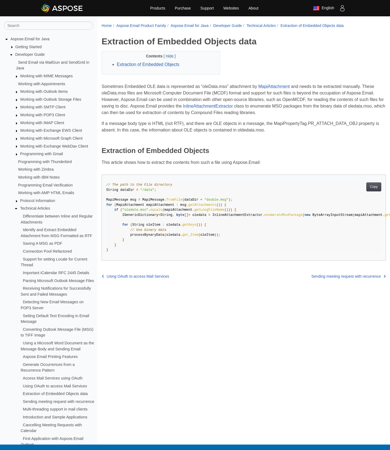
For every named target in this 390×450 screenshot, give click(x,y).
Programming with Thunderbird (45, 162)
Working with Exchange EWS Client (51, 130)
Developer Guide (30, 54)
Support (207, 8)
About (253, 8)
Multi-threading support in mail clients (55, 409)
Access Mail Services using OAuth (53, 378)
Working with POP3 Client (42, 115)
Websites (231, 8)
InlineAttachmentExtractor (208, 106)
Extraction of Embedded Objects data (55, 393)
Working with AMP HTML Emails (46, 193)
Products (157, 8)
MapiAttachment (274, 86)
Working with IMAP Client (42, 123)
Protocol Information (37, 200)
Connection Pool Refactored (47, 251)
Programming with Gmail (41, 154)
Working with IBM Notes (39, 177)
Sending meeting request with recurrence (58, 401)
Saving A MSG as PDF (42, 243)
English (323, 8)
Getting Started (28, 47)
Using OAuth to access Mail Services (55, 386)
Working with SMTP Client (43, 107)
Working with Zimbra (36, 169)
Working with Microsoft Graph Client (51, 138)
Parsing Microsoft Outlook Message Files (58, 280)
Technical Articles (35, 208)
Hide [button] (170, 56)
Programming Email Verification (45, 185)
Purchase (183, 8)
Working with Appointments (41, 84)
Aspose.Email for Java (30, 39)
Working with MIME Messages (46, 76)
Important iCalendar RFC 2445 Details (56, 273)
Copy (374, 187)
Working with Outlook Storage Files (50, 99)
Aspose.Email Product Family (141, 25)
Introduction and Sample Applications (55, 417)
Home (107, 25)
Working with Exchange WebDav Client (54, 146)
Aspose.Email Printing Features (50, 356)
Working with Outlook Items (44, 91)
